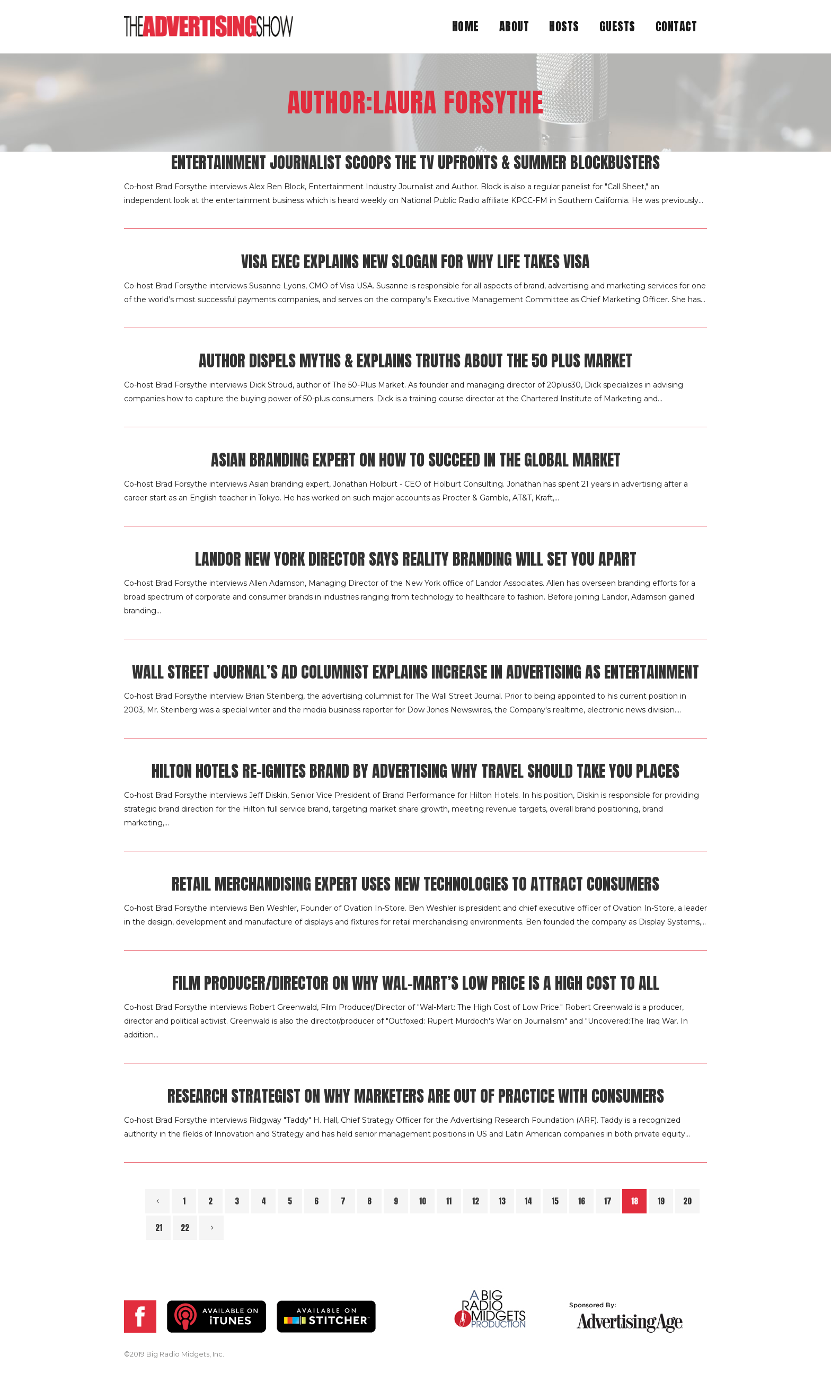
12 (475, 1201)
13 (502, 1201)
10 (422, 1201)
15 (555, 1201)
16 (581, 1201)
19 (661, 1201)
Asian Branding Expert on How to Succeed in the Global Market (416, 460)
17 (608, 1201)
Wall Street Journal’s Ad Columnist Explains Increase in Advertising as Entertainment (415, 672)
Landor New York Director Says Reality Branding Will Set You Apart (415, 559)
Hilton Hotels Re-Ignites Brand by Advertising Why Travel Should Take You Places (415, 771)
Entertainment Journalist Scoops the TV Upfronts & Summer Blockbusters (415, 162)
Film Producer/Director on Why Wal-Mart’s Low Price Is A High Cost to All (415, 983)
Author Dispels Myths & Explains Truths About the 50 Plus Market (415, 361)
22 (185, 1227)
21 (158, 1227)
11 (449, 1201)
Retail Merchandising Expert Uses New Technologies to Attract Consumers (415, 884)
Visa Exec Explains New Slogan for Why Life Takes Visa (415, 262)
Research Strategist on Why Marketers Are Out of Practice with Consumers (415, 1096)
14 (528, 1201)
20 (687, 1201)
